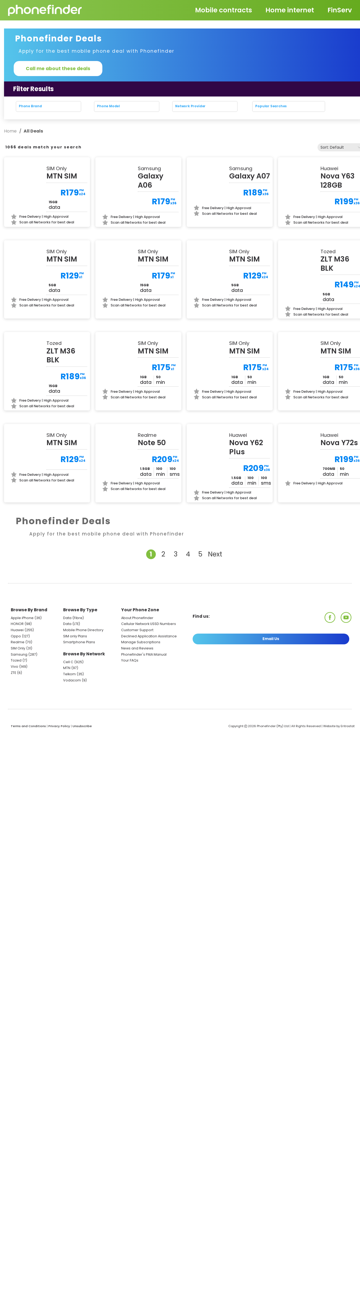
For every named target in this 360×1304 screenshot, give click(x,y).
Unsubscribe (82, 743)
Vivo (14, 683)
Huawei (17, 646)
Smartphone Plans (79, 658)
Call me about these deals (58, 68)
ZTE (13, 689)
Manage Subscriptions (140, 658)
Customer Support (137, 646)
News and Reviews (137, 665)
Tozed (16, 677)
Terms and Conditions (28, 743)
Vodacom (72, 696)
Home (11, 131)
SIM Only (18, 665)
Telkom (69, 690)
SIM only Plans (75, 652)
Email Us (270, 655)
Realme (17, 658)
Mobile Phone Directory (83, 646)
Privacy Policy (59, 743)
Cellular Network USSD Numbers (148, 640)
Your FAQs (129, 677)
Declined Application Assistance (149, 652)
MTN (66, 684)
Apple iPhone (22, 634)
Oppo (16, 652)
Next (215, 571)
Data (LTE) (71, 640)
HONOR (17, 640)
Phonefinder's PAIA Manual (144, 671)
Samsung (19, 671)
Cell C (68, 678)
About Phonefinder (137, 634)
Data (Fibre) (73, 634)
